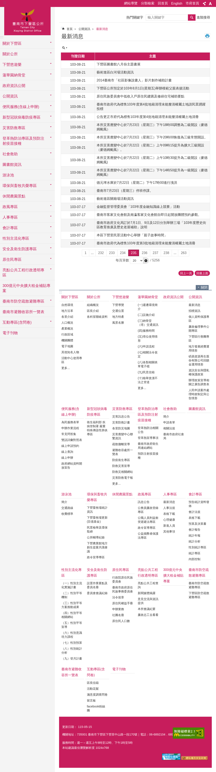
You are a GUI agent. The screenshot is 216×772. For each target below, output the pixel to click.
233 (112, 253)
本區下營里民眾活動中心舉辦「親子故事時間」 (132, 235)
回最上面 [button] (202, 273)
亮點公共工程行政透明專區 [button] (23, 272)
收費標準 (67, 513)
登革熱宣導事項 (148, 437)
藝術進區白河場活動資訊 (115, 72)
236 (144, 253)
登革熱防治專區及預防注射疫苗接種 (148, 414)
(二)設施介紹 (146, 314)
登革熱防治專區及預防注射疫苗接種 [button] (23, 141)
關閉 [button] (204, 287)
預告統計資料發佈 (199, 504)
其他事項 (169, 531)
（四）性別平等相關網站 (71, 615)
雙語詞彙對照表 (71, 440)
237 (155, 253)
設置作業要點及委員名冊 (97, 585)
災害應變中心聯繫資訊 (122, 436)
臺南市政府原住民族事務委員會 (122, 589)
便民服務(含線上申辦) (70, 411)
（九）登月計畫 (71, 658)
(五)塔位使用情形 (148, 338)
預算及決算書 (197, 523)
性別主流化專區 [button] (16, 238)
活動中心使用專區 (71, 360)
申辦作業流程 (70, 428)
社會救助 (170, 409)
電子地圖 (67, 346)
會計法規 (194, 512)
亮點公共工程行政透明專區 (148, 572)
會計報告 (194, 529)
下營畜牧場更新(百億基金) (97, 519)
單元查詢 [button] (65, 48)
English (176, 3)
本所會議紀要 (146, 609)
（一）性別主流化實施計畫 (71, 585)
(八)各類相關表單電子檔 (148, 364)
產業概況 (67, 328)
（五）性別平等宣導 (71, 625)
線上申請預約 (70, 446)
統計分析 (194, 541)
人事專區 (170, 494)
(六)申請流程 (146, 346)
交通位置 (118, 310)
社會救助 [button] (10, 154)
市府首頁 (192, 3)
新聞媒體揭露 (146, 593)
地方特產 (118, 316)
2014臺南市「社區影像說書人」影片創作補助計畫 (134, 80)
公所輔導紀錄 (96, 537)
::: (4, 2)
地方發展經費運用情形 (199, 348)
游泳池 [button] (8, 175)
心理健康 (169, 519)
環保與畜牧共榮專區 (97, 497)
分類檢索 (147, 3)
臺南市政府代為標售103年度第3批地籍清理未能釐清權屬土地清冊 (146, 243)
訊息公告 (144, 502)
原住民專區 (120, 570)
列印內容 (207, 36)
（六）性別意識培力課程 (71, 634)
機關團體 (67, 340)
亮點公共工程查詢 (148, 585)
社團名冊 (118, 615)
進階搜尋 (203, 17)
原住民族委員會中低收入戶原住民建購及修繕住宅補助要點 (140, 96)
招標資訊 (194, 310)
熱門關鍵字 (134, 17)
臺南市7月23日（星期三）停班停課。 (125, 190)
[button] (146, 260)
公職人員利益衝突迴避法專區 (148, 519)
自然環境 (67, 305)
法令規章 (118, 597)
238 (166, 253)
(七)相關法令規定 (148, 354)
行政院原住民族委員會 (122, 579)
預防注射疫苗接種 (148, 455)
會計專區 (195, 494)
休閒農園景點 (14, 196)
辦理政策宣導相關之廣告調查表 (199, 382)
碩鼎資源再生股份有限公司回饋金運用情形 (199, 360)
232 (101, 253)
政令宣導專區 (96, 557)
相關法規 (169, 428)
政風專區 (144, 494)
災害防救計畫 (121, 422)
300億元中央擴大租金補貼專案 (26, 288)
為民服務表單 (70, 422)
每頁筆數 (122, 260)
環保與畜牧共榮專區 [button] (20, 186)
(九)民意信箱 (146, 372)
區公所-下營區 (27, 20)
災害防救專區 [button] (14, 128)
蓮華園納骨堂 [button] (14, 75)
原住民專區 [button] (12, 259)
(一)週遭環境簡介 (148, 307)
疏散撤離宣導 (121, 444)
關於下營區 (69, 297)
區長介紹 (93, 310)
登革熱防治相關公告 (148, 430)
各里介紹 (67, 316)
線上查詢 (67, 451)
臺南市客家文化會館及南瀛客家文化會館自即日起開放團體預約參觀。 (149, 214)
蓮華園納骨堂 (148, 297)
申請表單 (169, 422)
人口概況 (67, 322)
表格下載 (169, 513)
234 (123, 253)
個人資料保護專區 (199, 318)
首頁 (70, 29)
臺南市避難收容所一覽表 (23, 312)
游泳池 (66, 494)
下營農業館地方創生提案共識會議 (97, 547)
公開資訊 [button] (10, 96)
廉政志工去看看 (148, 615)
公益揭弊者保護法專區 (148, 535)
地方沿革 (67, 310)
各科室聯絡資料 (97, 316)
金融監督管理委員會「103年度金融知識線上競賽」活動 (138, 206)
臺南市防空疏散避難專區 (199, 572)
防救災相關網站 (122, 471)
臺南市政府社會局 (173, 436)
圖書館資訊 (12, 164)
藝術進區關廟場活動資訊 (115, 198)
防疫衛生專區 (121, 460)
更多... (65, 368)
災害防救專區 (122, 409)
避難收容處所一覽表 (122, 452)
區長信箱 (93, 682)
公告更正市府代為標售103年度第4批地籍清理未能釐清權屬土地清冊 (148, 117)
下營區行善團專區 (199, 338)
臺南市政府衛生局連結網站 (148, 445)
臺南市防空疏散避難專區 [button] (23, 301)
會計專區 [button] (10, 228)
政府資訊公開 (14, 86)
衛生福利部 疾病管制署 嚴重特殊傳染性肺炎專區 (97, 428)
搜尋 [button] (192, 17)
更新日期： (69, 727)
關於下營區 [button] (12, 43)
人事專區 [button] (10, 217)
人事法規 (169, 508)
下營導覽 (118, 305)
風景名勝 (118, 322)
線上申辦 (67, 457)
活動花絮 (93, 688)
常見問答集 (68, 434)
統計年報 (194, 535)
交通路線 (67, 508)
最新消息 (102, 29)
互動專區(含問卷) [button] (17, 322)
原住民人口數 (121, 621)
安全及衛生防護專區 (97, 572)
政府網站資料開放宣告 (71, 465)
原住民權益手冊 (122, 603)
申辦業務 (118, 609)
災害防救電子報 (122, 477)
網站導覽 (131, 3)
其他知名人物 (70, 352)
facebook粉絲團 (96, 708)
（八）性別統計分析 (71, 650)
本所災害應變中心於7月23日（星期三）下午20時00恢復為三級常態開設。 (152, 137)
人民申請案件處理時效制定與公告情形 (199, 394)
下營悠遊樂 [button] (12, 64)
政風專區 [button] (10, 207)
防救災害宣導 (121, 466)
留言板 (91, 700)
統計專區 (194, 553)
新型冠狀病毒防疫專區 (97, 411)
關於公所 (93, 297)
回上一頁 (186, 273)
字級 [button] (210, 3)
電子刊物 (10, 333)
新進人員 (169, 525)
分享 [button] (204, 3)
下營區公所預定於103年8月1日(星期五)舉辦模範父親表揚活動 (143, 88)
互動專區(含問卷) (96, 672)
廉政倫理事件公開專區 (199, 328)
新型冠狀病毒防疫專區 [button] (21, 117)
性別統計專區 (197, 547)
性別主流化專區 (71, 572)
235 (133, 253)
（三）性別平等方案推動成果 (71, 605)
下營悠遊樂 (120, 297)
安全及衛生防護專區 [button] (20, 249)
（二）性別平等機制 (71, 595)
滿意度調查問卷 (97, 694)
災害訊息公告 (121, 416)
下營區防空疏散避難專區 (199, 595)
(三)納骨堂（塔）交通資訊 (148, 322)
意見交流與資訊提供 (148, 601)
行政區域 (67, 334)
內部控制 (194, 559)
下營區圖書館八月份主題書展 (118, 64)
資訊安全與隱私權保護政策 (199, 372)
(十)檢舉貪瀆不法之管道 (148, 380)
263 (183, 253)
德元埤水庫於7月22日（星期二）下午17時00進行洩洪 (137, 182)
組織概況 (93, 305)
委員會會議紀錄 (97, 593)
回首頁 (163, 3)
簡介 (166, 416)
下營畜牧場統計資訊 (97, 509)
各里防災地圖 (121, 428)
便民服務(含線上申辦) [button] (21, 107)
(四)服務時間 (146, 330)
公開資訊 (84, 29)
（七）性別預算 (71, 642)
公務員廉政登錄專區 (148, 510)
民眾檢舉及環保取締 (97, 529)
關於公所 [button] (10, 54)
